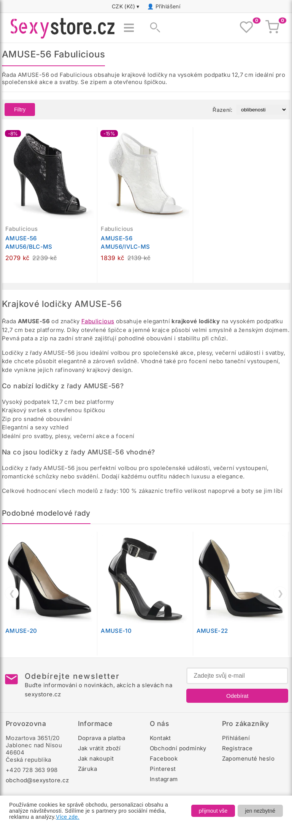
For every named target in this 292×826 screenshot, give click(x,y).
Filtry (19, 109)
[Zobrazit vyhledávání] (152, 28)
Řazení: (222, 109)
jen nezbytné (260, 811)
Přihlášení (168, 6)
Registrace (237, 748)
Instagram (164, 779)
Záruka (87, 768)
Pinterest (163, 768)
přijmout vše (213, 811)
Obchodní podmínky (178, 748)
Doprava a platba (101, 738)
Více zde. (67, 817)
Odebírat (237, 696)
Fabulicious (97, 321)
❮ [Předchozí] (12, 593)
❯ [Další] (280, 593)
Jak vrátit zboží (99, 748)
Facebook (164, 758)
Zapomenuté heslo (248, 758)
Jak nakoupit (96, 758)
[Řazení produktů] (261, 109)
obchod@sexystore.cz (37, 780)
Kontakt (160, 738)
